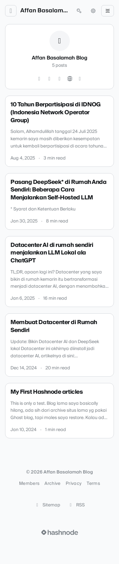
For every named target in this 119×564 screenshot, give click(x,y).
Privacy (74, 483)
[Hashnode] (80, 79)
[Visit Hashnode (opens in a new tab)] (59, 532)
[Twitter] (39, 79)
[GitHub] (49, 79)
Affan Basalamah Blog (44, 10)
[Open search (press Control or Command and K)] (79, 10)
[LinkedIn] (59, 79)
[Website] (70, 79)
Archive (52, 483)
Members (29, 483)
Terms (93, 483)
